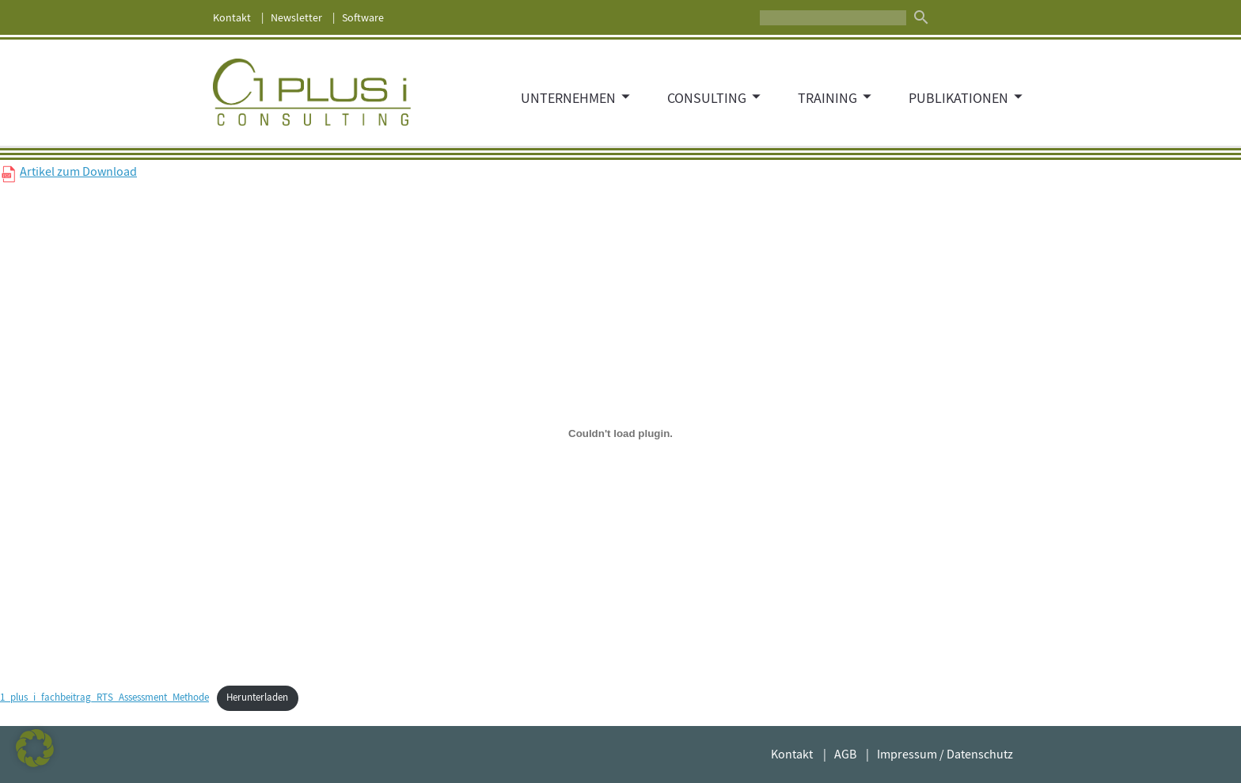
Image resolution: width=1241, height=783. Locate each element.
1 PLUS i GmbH (312, 93)
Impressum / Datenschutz (945, 754)
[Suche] (833, 17)
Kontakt (232, 17)
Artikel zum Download (78, 172)
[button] (35, 748)
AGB (845, 754)
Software (363, 17)
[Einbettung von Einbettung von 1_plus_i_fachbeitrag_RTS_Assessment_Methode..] (620, 433)
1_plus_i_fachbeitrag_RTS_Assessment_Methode (104, 697)
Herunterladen (257, 697)
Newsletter (296, 17)
